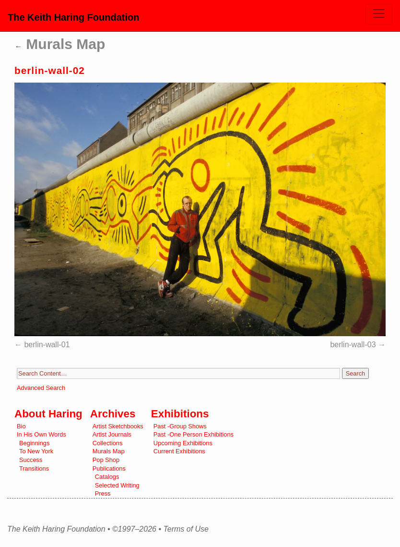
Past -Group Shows (180, 426)
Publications (109, 468)
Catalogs (107, 476)
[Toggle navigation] (378, 14)
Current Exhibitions (179, 451)
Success (30, 459)
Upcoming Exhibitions (182, 443)
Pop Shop (106, 459)
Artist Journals (112, 434)
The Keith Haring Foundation (73, 17)
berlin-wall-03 (353, 344)
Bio (21, 426)
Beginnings (34, 443)
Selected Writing (117, 485)
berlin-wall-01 (47, 344)
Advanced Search (41, 387)
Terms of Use (186, 529)
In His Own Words (41, 434)
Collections (108, 443)
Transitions (34, 468)
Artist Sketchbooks (118, 426)
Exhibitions (180, 414)
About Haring (48, 414)
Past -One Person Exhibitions (193, 434)
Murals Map (59, 44)
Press (103, 493)
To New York (36, 451)
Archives (113, 414)
